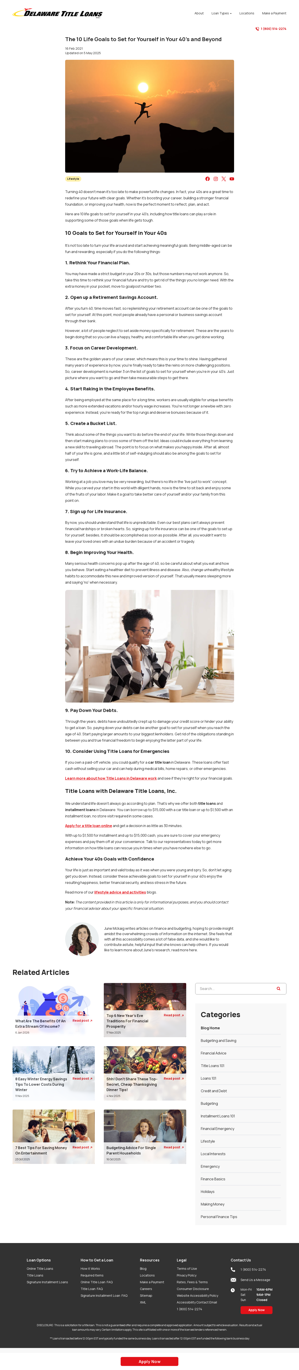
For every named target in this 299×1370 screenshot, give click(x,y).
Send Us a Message (250, 1279)
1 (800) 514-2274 (271, 29)
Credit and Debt (214, 1090)
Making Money (212, 1204)
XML (143, 1302)
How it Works (90, 1268)
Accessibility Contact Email (197, 1302)
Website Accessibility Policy (197, 1295)
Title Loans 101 (212, 1065)
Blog (143, 1268)
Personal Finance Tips (219, 1216)
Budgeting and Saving (218, 1040)
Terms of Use (187, 1268)
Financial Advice (213, 1053)
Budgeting (209, 1103)
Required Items (92, 1275)
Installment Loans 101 (218, 1116)
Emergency (210, 1166)
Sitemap (146, 1295)
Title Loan (92, 1289)
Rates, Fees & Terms (192, 1282)
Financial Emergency (217, 1128)
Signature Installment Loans (47, 1282)
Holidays (208, 1191)
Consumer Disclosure (193, 1289)
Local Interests (213, 1153)
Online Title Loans (40, 1268)
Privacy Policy (186, 1275)
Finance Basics (213, 1179)
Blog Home (210, 1027)
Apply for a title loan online (88, 825)
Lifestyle (73, 179)
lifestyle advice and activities (120, 892)
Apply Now (256, 1310)
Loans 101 (208, 1078)
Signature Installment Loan (104, 1295)
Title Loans (35, 1275)
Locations (147, 1275)
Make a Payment (152, 1282)
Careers (146, 1289)
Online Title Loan (97, 1282)
